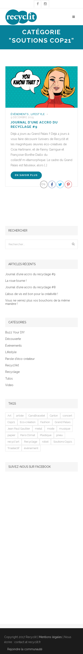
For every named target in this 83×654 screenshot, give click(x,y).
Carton (54, 415)
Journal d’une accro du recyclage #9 (30, 274)
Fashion (45, 422)
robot (45, 441)
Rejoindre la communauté (24, 649)
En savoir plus (26, 175)
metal (38, 428)
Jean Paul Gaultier (19, 428)
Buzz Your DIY (15, 332)
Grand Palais (62, 422)
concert (67, 415)
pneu (59, 435)
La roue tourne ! (16, 280)
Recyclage (12, 372)
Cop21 (11, 422)
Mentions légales (50, 637)
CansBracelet (36, 415)
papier (11, 435)
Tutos (9, 378)
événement (31, 448)
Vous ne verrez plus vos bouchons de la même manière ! (37, 302)
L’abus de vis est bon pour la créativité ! (31, 294)
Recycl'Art (12, 365)
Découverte (13, 339)
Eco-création (28, 422)
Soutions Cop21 (62, 441)
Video (9, 385)
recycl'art (13, 441)
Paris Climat (27, 435)
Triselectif (13, 448)
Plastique (45, 435)
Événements (19, 114)
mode (50, 428)
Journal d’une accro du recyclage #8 (30, 287)
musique (64, 428)
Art (9, 415)
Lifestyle (38, 114)
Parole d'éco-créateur (20, 358)
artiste (20, 415)
